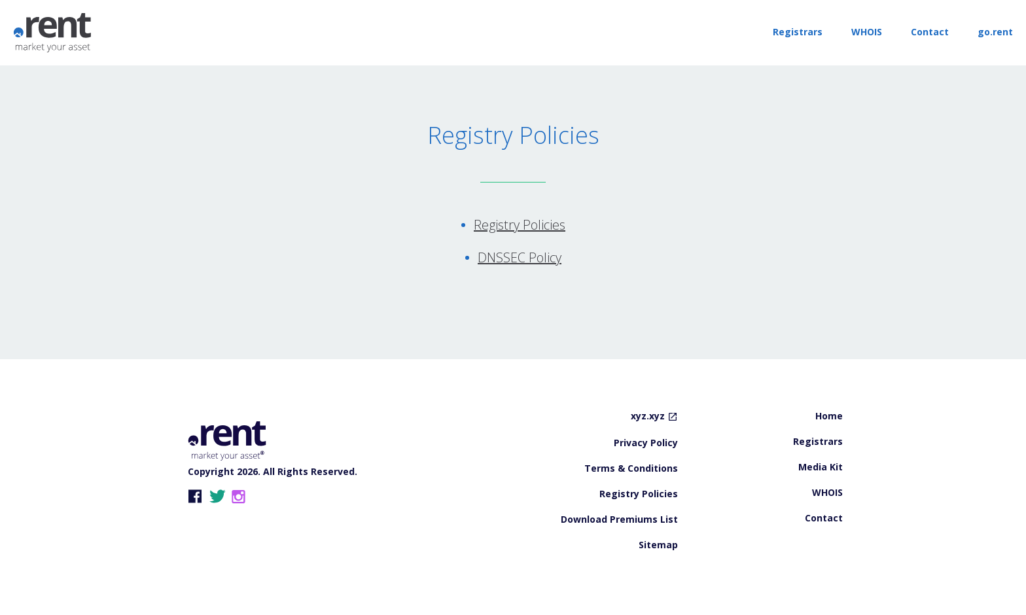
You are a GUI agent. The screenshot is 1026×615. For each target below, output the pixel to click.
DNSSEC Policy (519, 257)
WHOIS (866, 32)
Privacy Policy (646, 443)
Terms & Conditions (631, 469)
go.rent (995, 32)
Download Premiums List (619, 520)
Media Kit (820, 468)
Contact (930, 32)
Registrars (798, 32)
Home (829, 417)
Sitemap (658, 545)
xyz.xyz (648, 417)
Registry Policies (519, 225)
